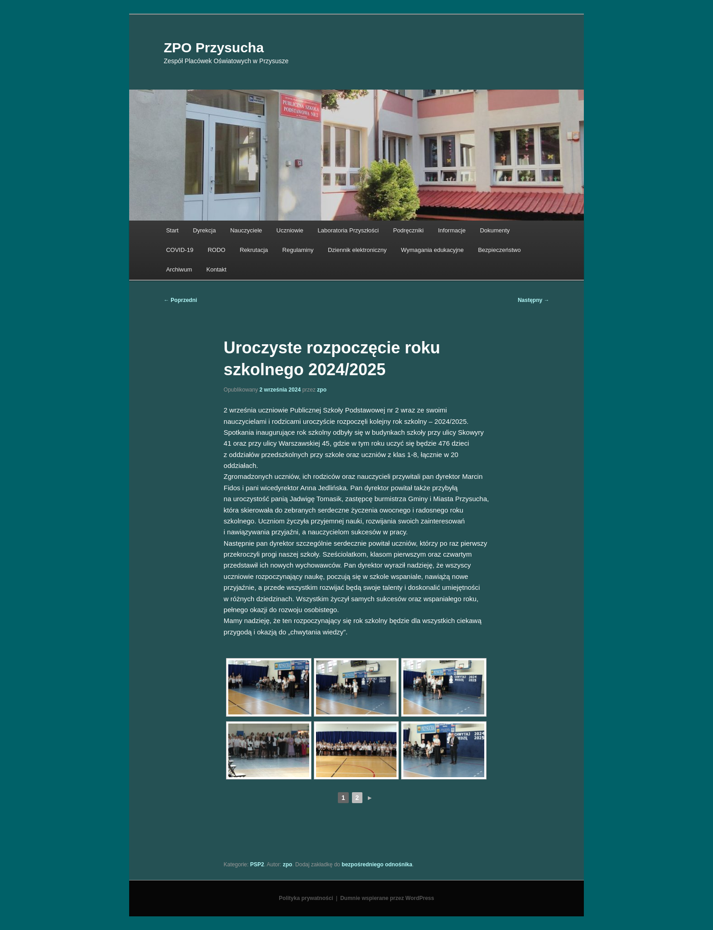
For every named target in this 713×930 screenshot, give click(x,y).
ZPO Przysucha (214, 47)
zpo (321, 390)
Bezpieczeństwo (499, 249)
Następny (533, 300)
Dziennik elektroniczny (357, 249)
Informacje (452, 230)
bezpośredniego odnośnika (376, 864)
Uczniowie (289, 230)
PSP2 (257, 864)
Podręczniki (408, 230)
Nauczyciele (246, 230)
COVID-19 (179, 249)
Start (172, 230)
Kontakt (216, 269)
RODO (217, 249)
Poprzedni (180, 300)
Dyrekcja (204, 230)
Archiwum (179, 269)
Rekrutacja (254, 249)
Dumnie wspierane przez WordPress (387, 898)
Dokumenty (495, 230)
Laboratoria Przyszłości (348, 230)
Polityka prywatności (306, 898)
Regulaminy (298, 249)
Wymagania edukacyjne (432, 249)
